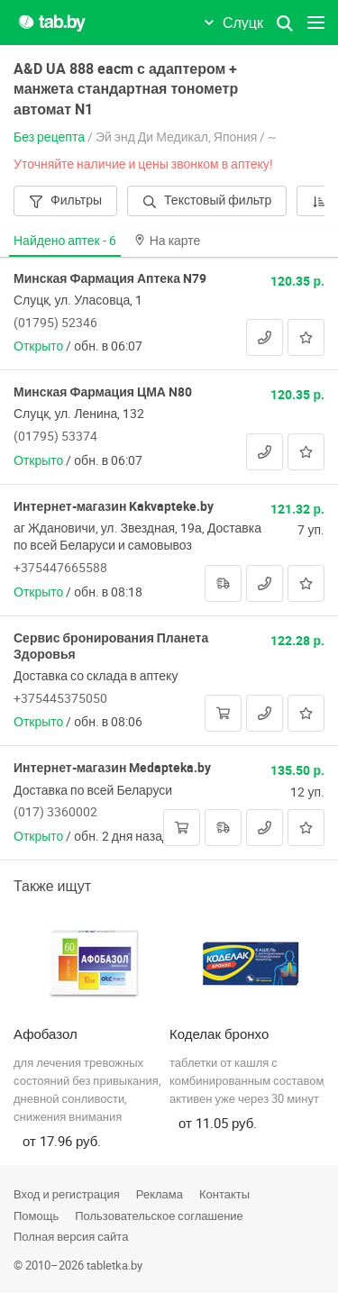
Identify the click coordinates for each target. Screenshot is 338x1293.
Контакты (224, 1194)
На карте (167, 240)
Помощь (36, 1215)
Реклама (159, 1194)
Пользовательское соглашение (159, 1215)
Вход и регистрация (67, 1194)
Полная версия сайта (71, 1236)
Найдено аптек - (65, 240)
